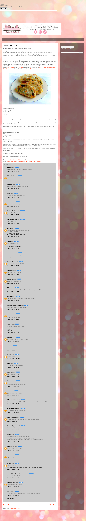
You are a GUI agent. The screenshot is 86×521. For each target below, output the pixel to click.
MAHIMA (9, 434)
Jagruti (40, 67)
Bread (15, 161)
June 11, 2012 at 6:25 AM (13, 395)
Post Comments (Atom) (15, 508)
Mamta (9, 391)
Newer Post (7, 505)
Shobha (9, 167)
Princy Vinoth (10, 175)
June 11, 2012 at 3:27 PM (13, 430)
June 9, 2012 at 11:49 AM (13, 171)
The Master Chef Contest (13, 233)
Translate (69, 48)
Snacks (34, 161)
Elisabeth (9, 296)
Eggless (23, 161)
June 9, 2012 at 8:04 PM (13, 291)
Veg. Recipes (11, 39)
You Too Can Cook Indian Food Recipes (16, 234)
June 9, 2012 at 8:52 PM (13, 309)
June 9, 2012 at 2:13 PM (13, 214)
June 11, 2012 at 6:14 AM (13, 386)
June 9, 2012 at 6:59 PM (13, 265)
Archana (9, 463)
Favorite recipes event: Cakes (14, 246)
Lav (8, 346)
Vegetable (39, 161)
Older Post (52, 505)
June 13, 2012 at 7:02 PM (13, 459)
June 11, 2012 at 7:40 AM (13, 412)
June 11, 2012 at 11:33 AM (13, 421)
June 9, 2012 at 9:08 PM (13, 319)
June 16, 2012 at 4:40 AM (13, 495)
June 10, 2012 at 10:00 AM (13, 350)
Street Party (20, 67)
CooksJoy (9, 330)
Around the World (42, 39)
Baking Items (10, 161)
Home (4, 39)
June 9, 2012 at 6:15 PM (13, 257)
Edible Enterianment (12, 399)
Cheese (19, 161)
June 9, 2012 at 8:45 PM (13, 300)
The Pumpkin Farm (12, 210)
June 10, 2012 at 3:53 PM (13, 367)
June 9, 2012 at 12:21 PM (13, 180)
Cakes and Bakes (31, 39)
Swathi (9, 241)
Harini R (9, 455)
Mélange (9, 287)
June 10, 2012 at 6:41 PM (13, 376)
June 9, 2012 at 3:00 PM (13, 236)
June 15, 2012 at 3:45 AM (13, 478)
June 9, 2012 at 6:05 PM (13, 248)
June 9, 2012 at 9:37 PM (13, 332)
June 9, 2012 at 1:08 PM (13, 188)
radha (8, 193)
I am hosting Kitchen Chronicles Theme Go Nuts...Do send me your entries (24, 467)
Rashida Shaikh (11, 261)
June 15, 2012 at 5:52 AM (13, 486)
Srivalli (29, 68)
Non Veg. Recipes (21, 39)
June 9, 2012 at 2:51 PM (13, 223)
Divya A (9, 228)
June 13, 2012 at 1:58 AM (13, 450)
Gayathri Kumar (11, 482)
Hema (8, 363)
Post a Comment (10, 498)
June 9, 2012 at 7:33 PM (13, 274)
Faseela (9, 354)
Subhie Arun (10, 270)
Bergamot (9, 184)
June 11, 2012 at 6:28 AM (13, 403)
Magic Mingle (11, 67)
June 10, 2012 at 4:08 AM (13, 341)
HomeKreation (10, 253)
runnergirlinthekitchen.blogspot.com (16, 473)
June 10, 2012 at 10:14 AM (13, 358)
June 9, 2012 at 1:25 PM (13, 197)
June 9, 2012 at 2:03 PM (13, 206)
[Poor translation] (5, 8)
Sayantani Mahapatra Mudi (14, 305)
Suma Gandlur (10, 446)
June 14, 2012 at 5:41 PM (13, 469)
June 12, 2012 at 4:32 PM (13, 441)
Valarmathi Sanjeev (12, 408)
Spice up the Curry (12, 219)
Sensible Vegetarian (12, 425)
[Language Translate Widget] (67, 47)
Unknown (9, 202)
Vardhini (9, 324)
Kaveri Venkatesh (11, 417)
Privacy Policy (52, 39)
